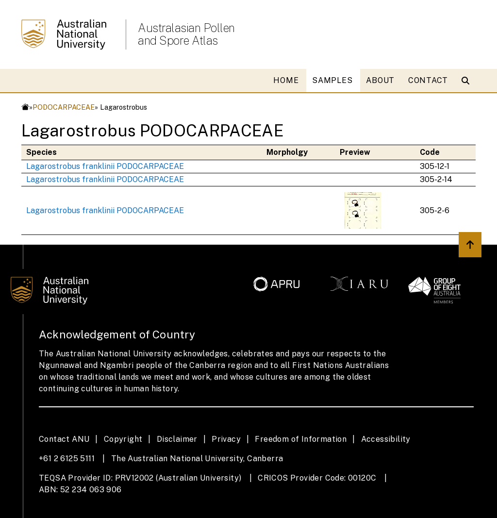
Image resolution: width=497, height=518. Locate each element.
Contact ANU (64, 439)
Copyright (123, 439)
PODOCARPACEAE (64, 107)
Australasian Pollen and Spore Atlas (186, 34)
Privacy (226, 439)
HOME (285, 80)
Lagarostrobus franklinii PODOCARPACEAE (105, 166)
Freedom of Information (301, 439)
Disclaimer (177, 439)
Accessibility (386, 439)
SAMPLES (332, 80)
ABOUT (380, 80)
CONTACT (428, 80)
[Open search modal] (468, 80)
